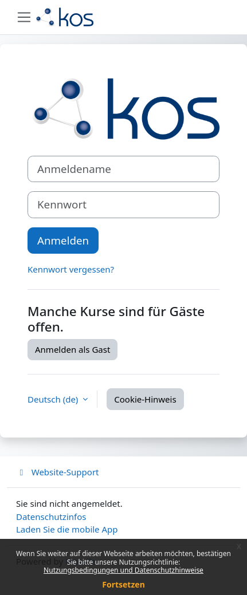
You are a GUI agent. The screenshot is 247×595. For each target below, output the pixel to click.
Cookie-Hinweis (145, 399)
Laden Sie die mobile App (67, 529)
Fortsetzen (123, 584)
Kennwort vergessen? (71, 269)
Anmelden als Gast (72, 349)
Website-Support (57, 472)
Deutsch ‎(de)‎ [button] (54, 399)
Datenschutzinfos (51, 516)
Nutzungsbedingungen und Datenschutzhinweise (123, 570)
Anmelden (63, 240)
